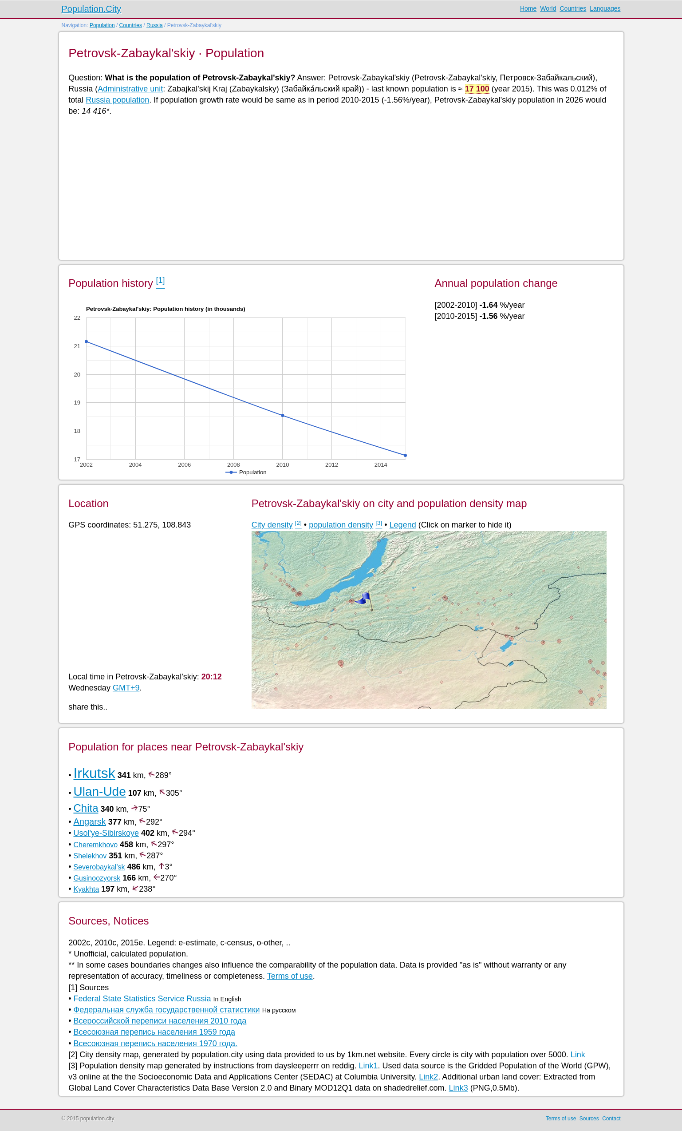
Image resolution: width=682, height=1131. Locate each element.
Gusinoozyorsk (96, 878)
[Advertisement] (334, 187)
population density (341, 524)
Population (102, 25)
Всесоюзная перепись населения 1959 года (154, 1032)
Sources (589, 1118)
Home (528, 8)
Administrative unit (130, 88)
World (548, 8)
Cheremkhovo (95, 845)
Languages (605, 8)
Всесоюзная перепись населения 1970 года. (155, 1043)
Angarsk (89, 821)
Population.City (92, 9)
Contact (611, 1118)
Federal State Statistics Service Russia (142, 998)
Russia (154, 25)
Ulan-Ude (99, 791)
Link (578, 1054)
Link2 (428, 1076)
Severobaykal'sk (99, 867)
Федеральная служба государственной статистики (166, 1009)
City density (272, 524)
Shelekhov (89, 856)
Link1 (368, 1065)
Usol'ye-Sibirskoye (105, 833)
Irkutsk (94, 773)
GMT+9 (126, 687)
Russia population (117, 99)
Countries (573, 8)
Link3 (458, 1087)
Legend (403, 524)
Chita (85, 808)
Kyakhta (86, 889)
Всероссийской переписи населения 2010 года (159, 1020)
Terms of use (290, 976)
